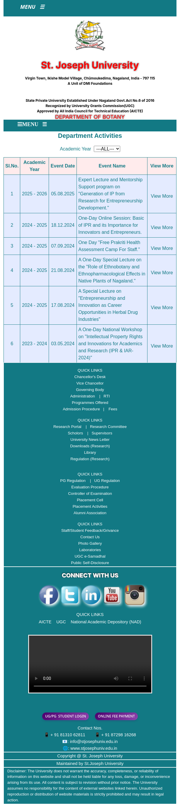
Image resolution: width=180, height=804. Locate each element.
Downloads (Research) (90, 446)
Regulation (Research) (89, 459)
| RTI (103, 396)
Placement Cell (90, 500)
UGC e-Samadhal (89, 556)
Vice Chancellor (89, 383)
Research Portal (67, 426)
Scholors (75, 433)
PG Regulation (73, 480)
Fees (112, 409)
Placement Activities (90, 506)
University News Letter (89, 439)
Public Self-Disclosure (90, 563)
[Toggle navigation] (32, 8)
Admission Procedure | (85, 409)
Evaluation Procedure (89, 487)
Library (90, 452)
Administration (82, 396)
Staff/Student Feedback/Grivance (90, 530)
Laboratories (90, 550)
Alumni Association (90, 513)
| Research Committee (104, 426)
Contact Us (90, 537)
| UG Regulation (103, 480)
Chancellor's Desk (90, 377)
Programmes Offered (90, 402)
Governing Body (90, 389)
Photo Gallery (90, 543)
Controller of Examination (90, 493)
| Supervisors (98, 433)
